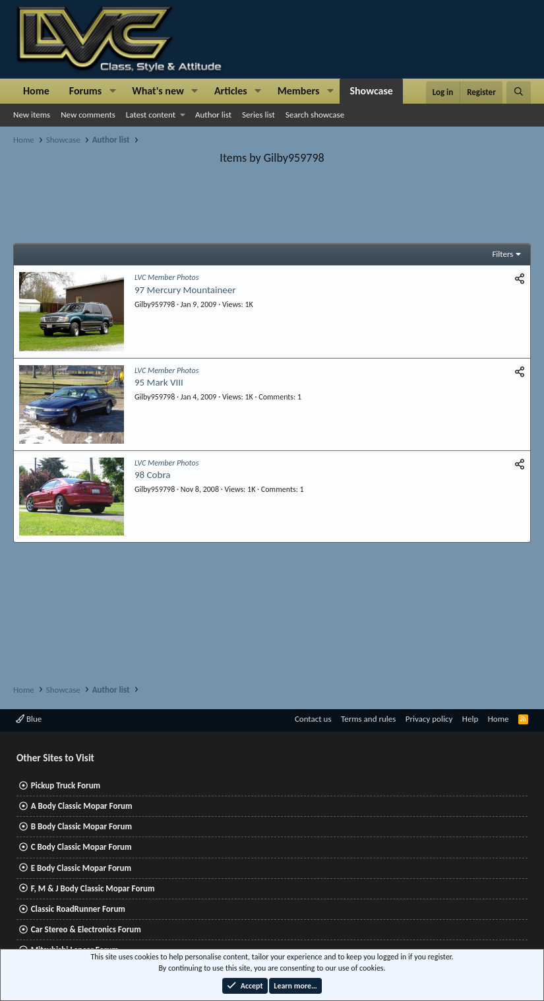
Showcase (370, 91)
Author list (213, 115)
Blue (29, 719)
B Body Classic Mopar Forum (81, 826)
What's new (158, 91)
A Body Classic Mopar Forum (82, 806)
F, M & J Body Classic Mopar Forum (93, 888)
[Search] (518, 92)
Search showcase (315, 115)
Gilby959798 (155, 304)
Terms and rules (368, 719)
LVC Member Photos (166, 277)
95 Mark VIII (159, 382)
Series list (258, 115)
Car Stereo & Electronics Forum (86, 929)
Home (36, 91)
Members (299, 91)
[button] (112, 91)
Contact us (313, 719)
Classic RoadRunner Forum (78, 909)
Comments (275, 396)
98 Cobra (153, 475)
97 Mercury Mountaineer (185, 290)
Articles (230, 91)
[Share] (519, 279)
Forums (85, 91)
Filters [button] (502, 254)
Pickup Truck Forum (65, 785)
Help (470, 719)
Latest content (150, 115)
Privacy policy (429, 719)
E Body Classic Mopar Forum (81, 868)
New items (31, 115)
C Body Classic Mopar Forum (81, 847)
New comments (88, 115)
